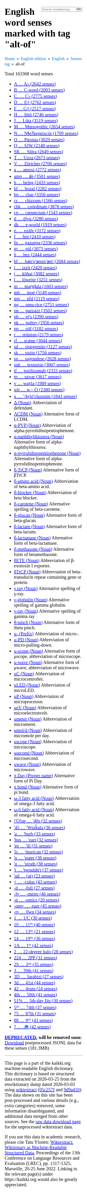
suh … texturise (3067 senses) (42, 364)
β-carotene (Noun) (31, 503)
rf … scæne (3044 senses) (38, 340)
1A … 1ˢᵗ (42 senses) (33, 945)
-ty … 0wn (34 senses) (35, 911)
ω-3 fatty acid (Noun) (34, 798)
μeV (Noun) (25, 707)
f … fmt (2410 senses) (34, 236)
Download (14, 1042)
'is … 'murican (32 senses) (38, 851)
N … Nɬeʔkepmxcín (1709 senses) (46, 133)
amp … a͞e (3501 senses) (37, 176)
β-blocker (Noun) (30, 492)
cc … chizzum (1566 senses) (40, 200)
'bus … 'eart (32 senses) (36, 839)
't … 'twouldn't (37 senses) (38, 869)
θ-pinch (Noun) (28, 622)
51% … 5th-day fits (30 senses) (43, 1000)
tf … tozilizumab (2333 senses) (43, 370)
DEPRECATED (20, 1037)
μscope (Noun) (28, 741)
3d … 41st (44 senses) (34, 982)
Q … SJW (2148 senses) (36, 145)
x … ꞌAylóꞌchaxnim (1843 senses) (45, 396)
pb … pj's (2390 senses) (36, 316)
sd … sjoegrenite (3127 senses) (43, 346)
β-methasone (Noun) (33, 549)
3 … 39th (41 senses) (33, 970)
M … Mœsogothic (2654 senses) (44, 126)
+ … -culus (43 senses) (35, 881)
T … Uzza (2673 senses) (37, 157)
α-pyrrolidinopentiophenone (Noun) (47, 453)
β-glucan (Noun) (29, 515)
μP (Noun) (23, 696)
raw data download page (58, 1121)
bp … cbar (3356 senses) (37, 194)
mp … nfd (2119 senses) (36, 298)
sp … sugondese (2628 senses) (42, 358)
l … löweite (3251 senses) (38, 279)
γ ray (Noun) (26, 588)
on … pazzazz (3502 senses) (40, 310)
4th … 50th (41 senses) (35, 994)
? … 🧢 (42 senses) (32, 1026)
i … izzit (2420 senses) (35, 267)
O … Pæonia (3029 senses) (39, 139)
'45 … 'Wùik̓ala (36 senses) (39, 827)
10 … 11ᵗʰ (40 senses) (34, 924)
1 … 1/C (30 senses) (33, 917)
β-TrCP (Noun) (28, 469)
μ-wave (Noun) (28, 662)
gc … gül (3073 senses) (36, 248)
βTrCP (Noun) (27, 571)
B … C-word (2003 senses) (39, 89)
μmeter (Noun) (28, 718)
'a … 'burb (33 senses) (34, 833)
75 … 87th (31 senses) (35, 1013)
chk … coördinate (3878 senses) (44, 206)
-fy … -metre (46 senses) (37, 893)
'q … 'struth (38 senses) (35, 863)
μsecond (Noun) (29, 752)
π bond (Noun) (27, 786)
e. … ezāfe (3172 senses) (37, 230)
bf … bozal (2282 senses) (37, 188)
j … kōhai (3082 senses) (36, 273)
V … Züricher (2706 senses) (40, 163)
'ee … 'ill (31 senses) (33, 845)
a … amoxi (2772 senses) (37, 169)
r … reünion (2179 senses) (38, 334)
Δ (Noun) (22, 402)
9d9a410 (72, 1089)
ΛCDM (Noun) (28, 413)
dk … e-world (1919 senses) (40, 224)
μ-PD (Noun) (26, 639)
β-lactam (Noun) (29, 526)
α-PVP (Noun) (27, 425)
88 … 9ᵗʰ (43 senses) (33, 1020)
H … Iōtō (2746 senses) (36, 114)
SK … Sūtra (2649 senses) (38, 151)
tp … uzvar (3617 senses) (37, 376)
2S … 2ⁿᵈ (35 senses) (33, 964)
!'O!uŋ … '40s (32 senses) (38, 820)
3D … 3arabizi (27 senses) (38, 976)
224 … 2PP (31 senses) (35, 957)
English (58, 58)
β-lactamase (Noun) (32, 537)
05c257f (47, 1089)
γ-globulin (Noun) (31, 599)
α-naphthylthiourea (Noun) (39, 436)
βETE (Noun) (26, 560)
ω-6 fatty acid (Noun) (34, 809)
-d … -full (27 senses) (34, 887)
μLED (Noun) (27, 685)
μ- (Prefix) (24, 633)
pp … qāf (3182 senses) (36, 328)
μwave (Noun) (27, 764)
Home (10, 58)
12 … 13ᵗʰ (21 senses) (34, 931)
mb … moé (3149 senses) (37, 292)
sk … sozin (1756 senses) (37, 352)
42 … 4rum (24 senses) (35, 988)
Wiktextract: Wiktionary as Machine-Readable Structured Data (39, 1147)
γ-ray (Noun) (26, 611)
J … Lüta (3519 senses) (36, 120)
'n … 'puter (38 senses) (35, 857)
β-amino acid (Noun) (33, 481)
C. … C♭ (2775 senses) (35, 96)
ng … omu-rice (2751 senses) (41, 304)
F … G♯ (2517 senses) (35, 108)
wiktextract (26, 1089)
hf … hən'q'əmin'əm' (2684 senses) (47, 261)
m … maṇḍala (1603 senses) (41, 286)
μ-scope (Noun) (28, 651)
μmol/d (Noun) (28, 730)
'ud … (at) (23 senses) (34, 875)
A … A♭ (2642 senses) (35, 83)
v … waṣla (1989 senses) (37, 383)
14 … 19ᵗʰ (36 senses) (34, 938)
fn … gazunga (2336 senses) (40, 242)
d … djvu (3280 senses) (36, 218)
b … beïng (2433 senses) (37, 182)
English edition (33, 58)
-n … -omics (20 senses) (36, 899)
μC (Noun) (24, 673)
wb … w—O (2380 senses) (39, 389)
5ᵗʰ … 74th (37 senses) (35, 1007)
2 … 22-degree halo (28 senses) (43, 951)
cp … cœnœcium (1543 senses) (43, 212)
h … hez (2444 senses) (35, 254)
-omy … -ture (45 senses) (37, 905)
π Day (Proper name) (33, 775)
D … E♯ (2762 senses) (35, 102)
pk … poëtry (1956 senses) (39, 322)
